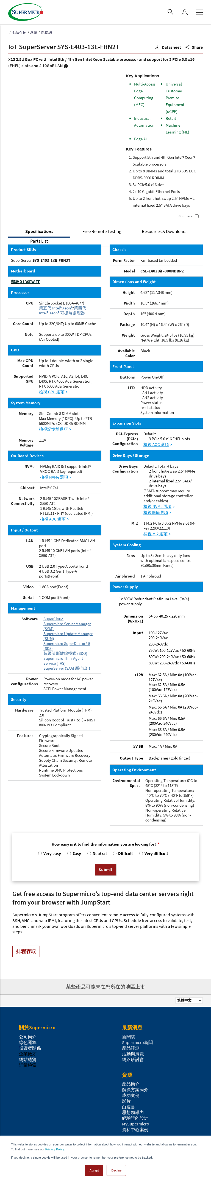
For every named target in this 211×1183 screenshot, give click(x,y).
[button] (167, 47)
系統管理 (28, 1122)
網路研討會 (133, 1005)
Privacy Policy (54, 1149)
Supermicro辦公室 (139, 1099)
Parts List (39, 241)
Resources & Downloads (164, 231)
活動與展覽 (133, 999)
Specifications (39, 231)
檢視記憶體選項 (53, 429)
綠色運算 (28, 988)
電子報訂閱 (133, 1111)
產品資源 (28, 1128)
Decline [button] (116, 1170)
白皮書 (128, 1052)
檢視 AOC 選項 (53, 519)
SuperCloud (53, 618)
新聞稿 (128, 982)
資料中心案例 (135, 1075)
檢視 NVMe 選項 (54, 477)
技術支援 (28, 1111)
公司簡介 (28, 982)
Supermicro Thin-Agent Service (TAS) (63, 661)
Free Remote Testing (101, 231)
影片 (126, 1046)
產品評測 (131, 993)
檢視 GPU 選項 (52, 391)
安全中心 (28, 1133)
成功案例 (131, 1040)
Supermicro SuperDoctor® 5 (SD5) (66, 646)
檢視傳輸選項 (155, 512)
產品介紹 (19, 32)
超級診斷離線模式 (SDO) (65, 653)
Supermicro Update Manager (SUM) (68, 636)
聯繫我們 (131, 1105)
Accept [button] (94, 1170)
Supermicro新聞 (137, 988)
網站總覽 (28, 1005)
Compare (186, 216)
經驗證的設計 (135, 1063)
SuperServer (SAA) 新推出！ (67, 668)
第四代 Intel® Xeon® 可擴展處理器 (62, 310)
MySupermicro (135, 1069)
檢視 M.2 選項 (155, 533)
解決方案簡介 (135, 1035)
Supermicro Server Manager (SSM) (67, 626)
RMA (23, 1116)
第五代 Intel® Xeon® (56, 308)
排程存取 (26, 897)
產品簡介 (131, 1029)
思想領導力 (133, 1058)
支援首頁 (28, 1099)
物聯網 (46, 32)
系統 (34, 32)
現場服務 (28, 1105)
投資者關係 (30, 993)
